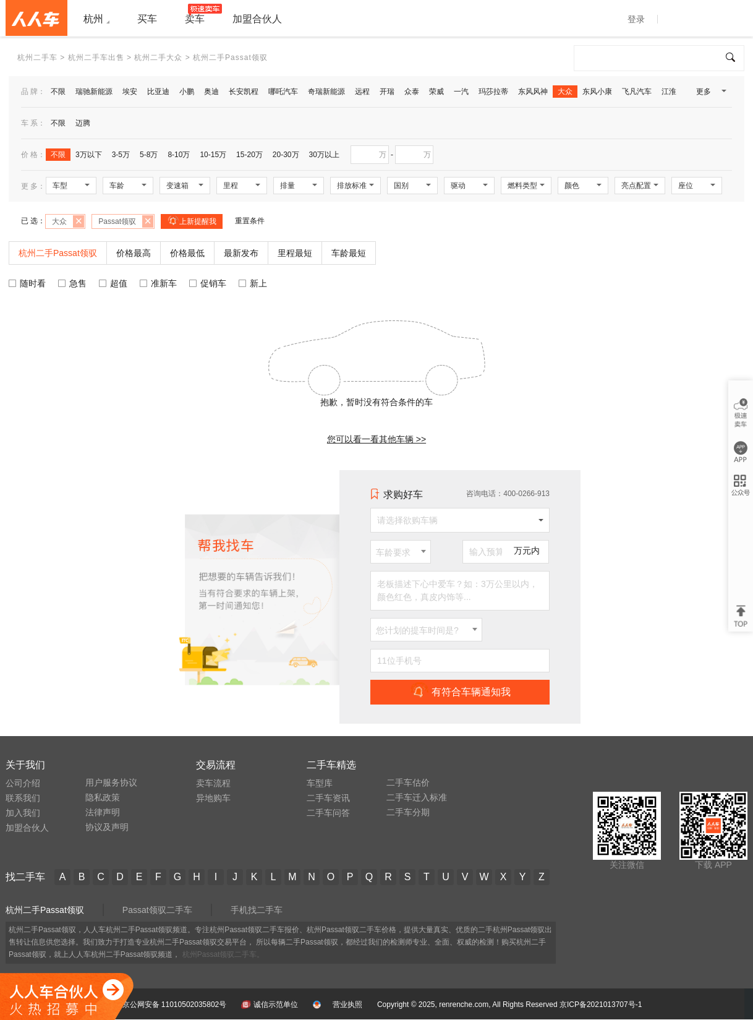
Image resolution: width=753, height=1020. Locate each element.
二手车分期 (408, 812)
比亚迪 (158, 91)
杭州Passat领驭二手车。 (223, 954)
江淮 (669, 91)
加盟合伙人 (27, 828)
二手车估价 (408, 782)
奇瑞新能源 (326, 91)
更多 (710, 94)
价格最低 (187, 253)
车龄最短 (348, 253)
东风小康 (597, 91)
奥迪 (211, 91)
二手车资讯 (328, 798)
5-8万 (149, 154)
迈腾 (82, 123)
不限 (58, 91)
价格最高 (133, 253)
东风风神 (533, 91)
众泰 (411, 91)
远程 (362, 91)
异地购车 (213, 798)
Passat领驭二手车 (157, 910)
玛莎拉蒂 (493, 91)
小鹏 (186, 91)
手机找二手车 (257, 910)
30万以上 (324, 154)
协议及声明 (107, 827)
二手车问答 (328, 813)
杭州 (93, 19)
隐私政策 (102, 797)
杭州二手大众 (158, 57)
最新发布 (241, 253)
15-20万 (249, 154)
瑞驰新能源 (94, 91)
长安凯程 (243, 91)
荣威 (436, 91)
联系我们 (23, 798)
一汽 (461, 91)
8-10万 (179, 154)
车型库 (320, 783)
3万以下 (88, 154)
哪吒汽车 (283, 91)
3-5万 (121, 154)
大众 (565, 91)
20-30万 (286, 154)
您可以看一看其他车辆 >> (376, 439)
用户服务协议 (111, 782)
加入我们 (23, 813)
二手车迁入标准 (416, 797)
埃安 (129, 91)
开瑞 (387, 91)
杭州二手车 (37, 57)
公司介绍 (23, 783)
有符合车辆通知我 (460, 691)
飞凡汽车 (637, 91)
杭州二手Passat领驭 (45, 910)
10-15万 (213, 154)
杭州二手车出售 (96, 57)
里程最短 (295, 253)
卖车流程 (213, 783)
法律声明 (102, 812)
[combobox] (400, 552)
